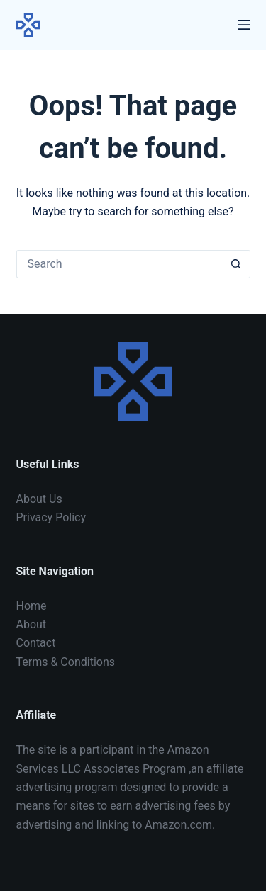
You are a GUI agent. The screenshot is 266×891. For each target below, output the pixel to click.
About (31, 624)
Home (31, 606)
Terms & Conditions (66, 662)
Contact (36, 642)
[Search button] (236, 264)
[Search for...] (119, 264)
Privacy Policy (51, 517)
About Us (39, 499)
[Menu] (244, 24)
